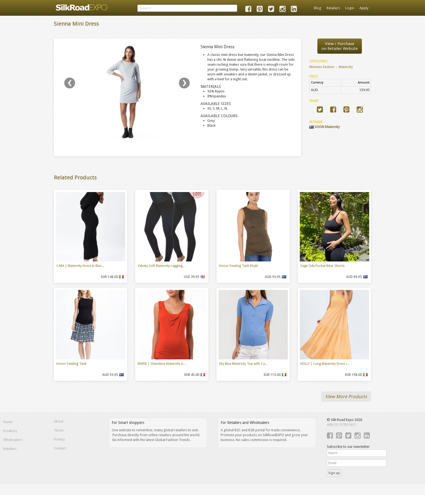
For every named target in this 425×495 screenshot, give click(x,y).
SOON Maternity (324, 127)
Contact (60, 448)
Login (349, 8)
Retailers (333, 8)
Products (10, 431)
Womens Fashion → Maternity (331, 67)
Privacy (59, 439)
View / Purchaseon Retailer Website (339, 46)
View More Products (346, 396)
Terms (59, 430)
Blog (317, 8)
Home (7, 422)
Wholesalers (12, 440)
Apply (363, 8)
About (58, 421)
